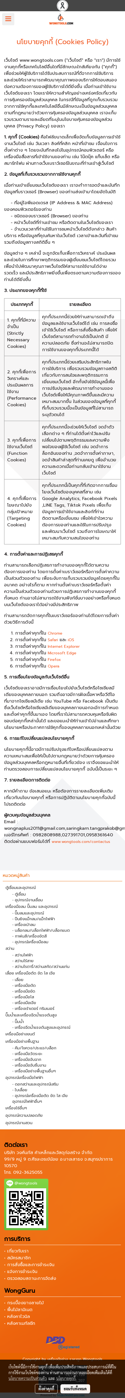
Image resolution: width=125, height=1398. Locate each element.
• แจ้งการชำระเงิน (20, 1271)
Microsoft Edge (62, 653)
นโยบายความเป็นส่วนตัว (28, 1378)
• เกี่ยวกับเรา (16, 1251)
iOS (71, 640)
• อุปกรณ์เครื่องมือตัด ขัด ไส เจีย (40, 1096)
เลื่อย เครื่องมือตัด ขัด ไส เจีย (30, 973)
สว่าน (9, 948)
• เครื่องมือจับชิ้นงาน (29, 1065)
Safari (53, 640)
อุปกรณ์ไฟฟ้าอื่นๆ (27, 1101)
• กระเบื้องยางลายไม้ (24, 1303)
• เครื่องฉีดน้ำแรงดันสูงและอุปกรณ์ (41, 1027)
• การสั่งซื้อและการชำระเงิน (29, 1264)
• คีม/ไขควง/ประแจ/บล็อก (34, 1048)
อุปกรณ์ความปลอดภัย (24, 1115)
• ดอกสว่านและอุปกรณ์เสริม (35, 1084)
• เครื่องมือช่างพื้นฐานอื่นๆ (34, 1071)
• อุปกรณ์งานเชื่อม (27, 900)
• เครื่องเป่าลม (23, 925)
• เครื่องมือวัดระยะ (27, 1054)
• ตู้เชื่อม (19, 894)
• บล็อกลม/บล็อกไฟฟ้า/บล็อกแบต (41, 930)
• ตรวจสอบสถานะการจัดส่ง (30, 1278)
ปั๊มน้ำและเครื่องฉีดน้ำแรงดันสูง (31, 1015)
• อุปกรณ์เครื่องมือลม (30, 942)
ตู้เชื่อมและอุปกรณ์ (20, 888)
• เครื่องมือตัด (24, 985)
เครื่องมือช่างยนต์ (20, 1034)
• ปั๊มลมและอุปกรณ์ (28, 913)
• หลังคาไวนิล (17, 1316)
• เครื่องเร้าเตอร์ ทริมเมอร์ (33, 1008)
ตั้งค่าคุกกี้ (46, 1388)
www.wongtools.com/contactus (81, 842)
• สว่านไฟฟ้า (22, 955)
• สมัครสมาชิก (17, 1258)
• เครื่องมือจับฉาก (26, 1059)
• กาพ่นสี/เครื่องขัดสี (29, 936)
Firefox (54, 660)
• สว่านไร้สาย (23, 961)
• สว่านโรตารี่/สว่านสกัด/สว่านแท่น (41, 967)
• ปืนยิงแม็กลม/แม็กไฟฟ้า (33, 919)
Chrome (55, 633)
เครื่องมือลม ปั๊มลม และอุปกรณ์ (31, 907)
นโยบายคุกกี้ (66, 1378)
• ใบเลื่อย (19, 1090)
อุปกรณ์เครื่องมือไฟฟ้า (24, 1078)
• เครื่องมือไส (23, 997)
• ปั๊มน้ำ (18, 1022)
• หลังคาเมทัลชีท (19, 1323)
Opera (53, 666)
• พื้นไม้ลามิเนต (18, 1309)
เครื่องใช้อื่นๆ (16, 1108)
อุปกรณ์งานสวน (18, 1123)
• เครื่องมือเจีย (24, 1003)
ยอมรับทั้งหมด (75, 1388)
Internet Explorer (64, 646)
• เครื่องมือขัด (23, 991)
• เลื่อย (17, 980)
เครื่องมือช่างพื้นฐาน (22, 1041)
